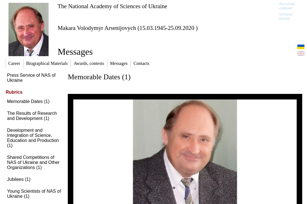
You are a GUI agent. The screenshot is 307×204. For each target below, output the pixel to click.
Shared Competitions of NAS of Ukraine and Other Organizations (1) (33, 162)
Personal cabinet (287, 6)
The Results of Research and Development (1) (32, 116)
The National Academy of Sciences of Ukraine (112, 6)
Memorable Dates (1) (28, 101)
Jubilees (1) (19, 179)
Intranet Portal (286, 16)
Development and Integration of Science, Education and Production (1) (33, 138)
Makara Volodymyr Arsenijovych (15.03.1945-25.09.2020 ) (128, 28)
